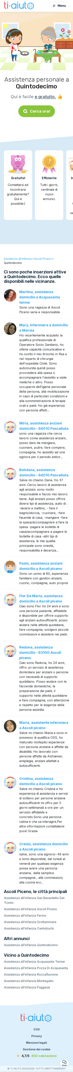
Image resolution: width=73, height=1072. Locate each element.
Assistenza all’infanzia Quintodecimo (31, 945)
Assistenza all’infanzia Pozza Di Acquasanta (36, 968)
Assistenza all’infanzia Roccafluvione (31, 974)
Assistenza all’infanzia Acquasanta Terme (34, 961)
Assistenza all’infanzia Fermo (25, 915)
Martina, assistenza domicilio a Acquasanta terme (39, 297)
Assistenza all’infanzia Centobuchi (29, 928)
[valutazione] (36, 1055)
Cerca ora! (36, 111)
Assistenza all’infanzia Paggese (27, 987)
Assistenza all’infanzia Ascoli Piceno (30, 909)
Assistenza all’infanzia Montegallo (29, 981)
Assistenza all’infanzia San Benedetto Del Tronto (34, 900)
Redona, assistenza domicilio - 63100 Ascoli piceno (40, 652)
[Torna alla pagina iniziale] (19, 6)
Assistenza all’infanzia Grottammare (30, 922)
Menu (59, 6)
